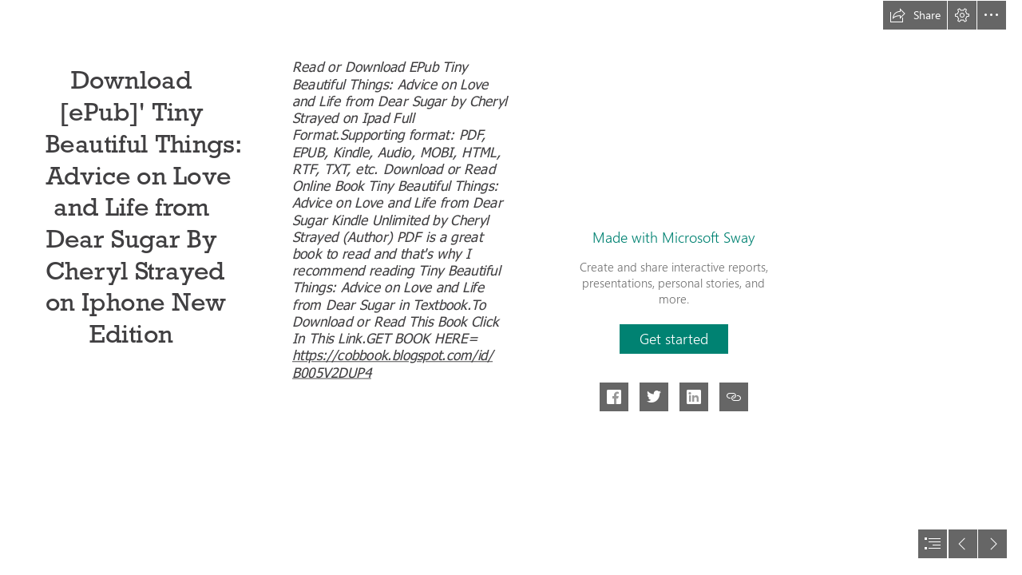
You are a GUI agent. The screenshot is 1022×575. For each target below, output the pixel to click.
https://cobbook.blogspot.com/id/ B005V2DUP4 (392, 362)
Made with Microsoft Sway (673, 237)
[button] (915, 15)
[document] (511, 287)
